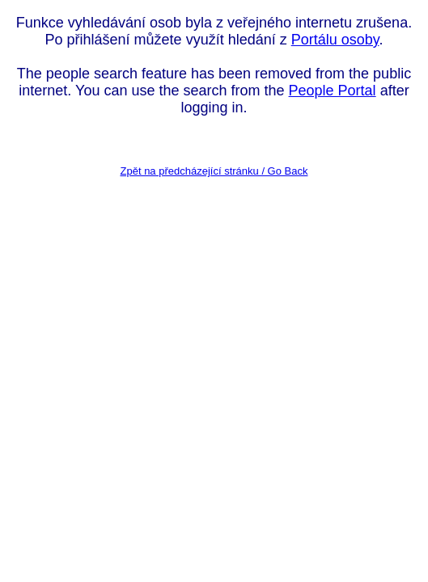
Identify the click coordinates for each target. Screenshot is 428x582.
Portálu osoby (335, 40)
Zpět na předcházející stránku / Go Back (214, 171)
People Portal (332, 90)
